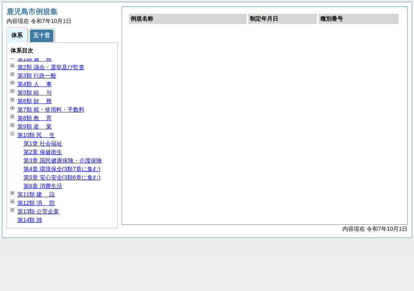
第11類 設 (36, 194)
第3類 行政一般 (36, 75)
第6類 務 (34, 101)
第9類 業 (34, 126)
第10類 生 (36, 135)
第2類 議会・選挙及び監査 (50, 67)
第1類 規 (34, 58)
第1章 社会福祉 (42, 143)
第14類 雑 (29, 220)
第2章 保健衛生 (42, 152)
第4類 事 (34, 84)
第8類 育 (34, 118)
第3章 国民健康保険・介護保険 (62, 160)
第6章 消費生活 (42, 186)
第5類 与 (34, 92)
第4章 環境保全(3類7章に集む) (62, 169)
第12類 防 (36, 203)
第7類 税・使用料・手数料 (50, 109)
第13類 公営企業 (38, 211)
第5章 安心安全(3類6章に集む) (62, 177)
